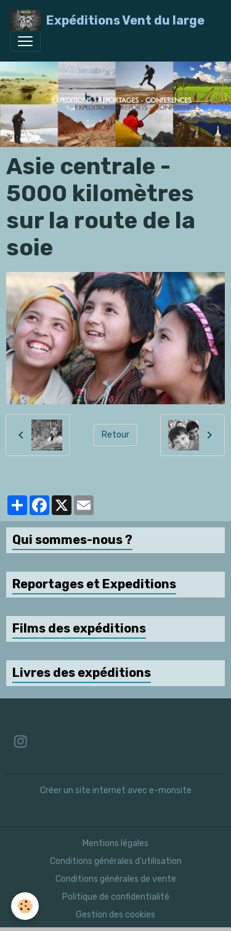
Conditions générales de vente (115, 879)
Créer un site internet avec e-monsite (116, 790)
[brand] (107, 20)
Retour (115, 435)
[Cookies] (25, 906)
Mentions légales (115, 843)
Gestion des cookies (115, 914)
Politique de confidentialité (115, 897)
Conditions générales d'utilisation (116, 861)
